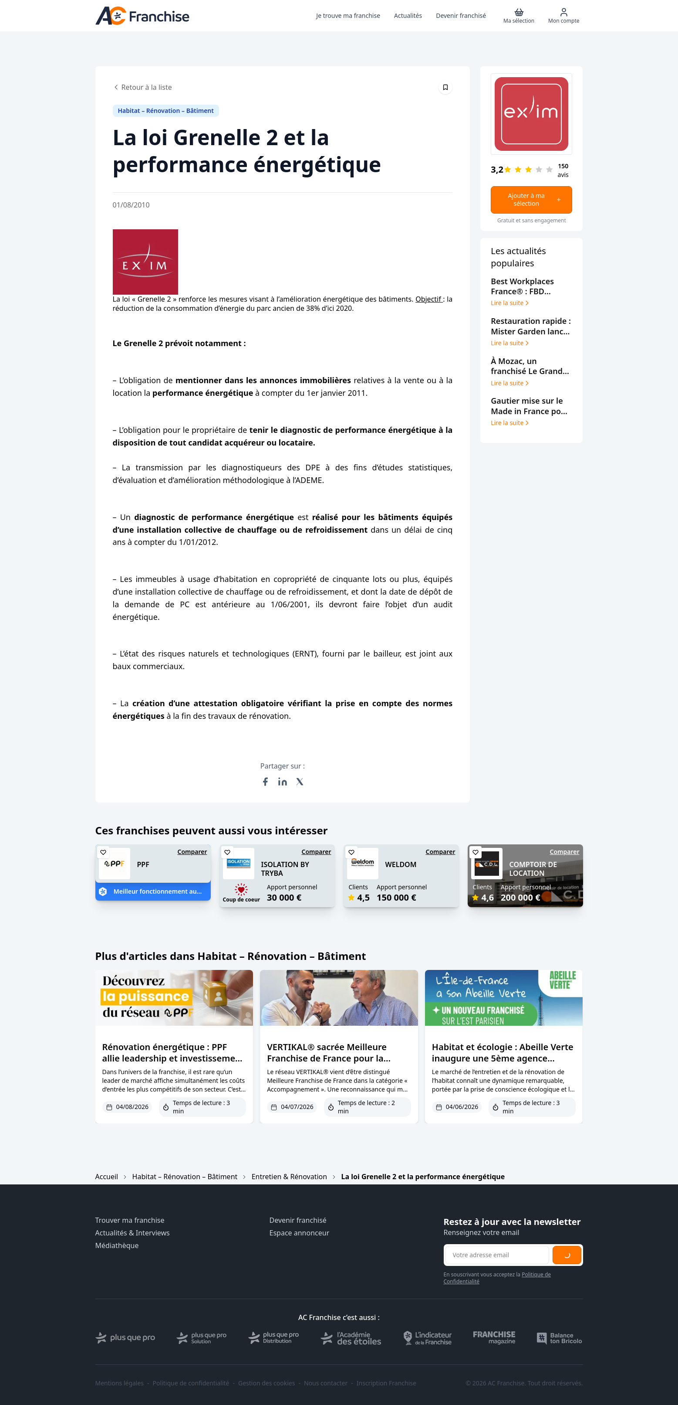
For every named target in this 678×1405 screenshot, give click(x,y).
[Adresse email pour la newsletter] (497, 1255)
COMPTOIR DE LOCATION (533, 869)
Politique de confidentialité (191, 1383)
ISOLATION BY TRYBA (285, 869)
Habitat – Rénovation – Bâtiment (185, 1176)
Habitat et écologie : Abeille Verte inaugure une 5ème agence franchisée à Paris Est (502, 1058)
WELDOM (401, 864)
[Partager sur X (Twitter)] (300, 782)
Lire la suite (510, 303)
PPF (143, 864)
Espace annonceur (300, 1233)
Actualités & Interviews (132, 1233)
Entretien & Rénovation (289, 1176)
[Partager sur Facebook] (265, 782)
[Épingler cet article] (445, 87)
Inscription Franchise (386, 1383)
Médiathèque (117, 1245)
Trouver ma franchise (130, 1220)
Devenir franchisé (298, 1220)
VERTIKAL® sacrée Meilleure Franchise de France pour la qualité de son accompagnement (336, 1058)
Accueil (106, 1176)
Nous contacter (325, 1383)
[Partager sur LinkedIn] (283, 782)
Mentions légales (119, 1383)
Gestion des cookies (266, 1383)
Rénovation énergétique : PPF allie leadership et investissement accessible (173, 1058)
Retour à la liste (142, 87)
